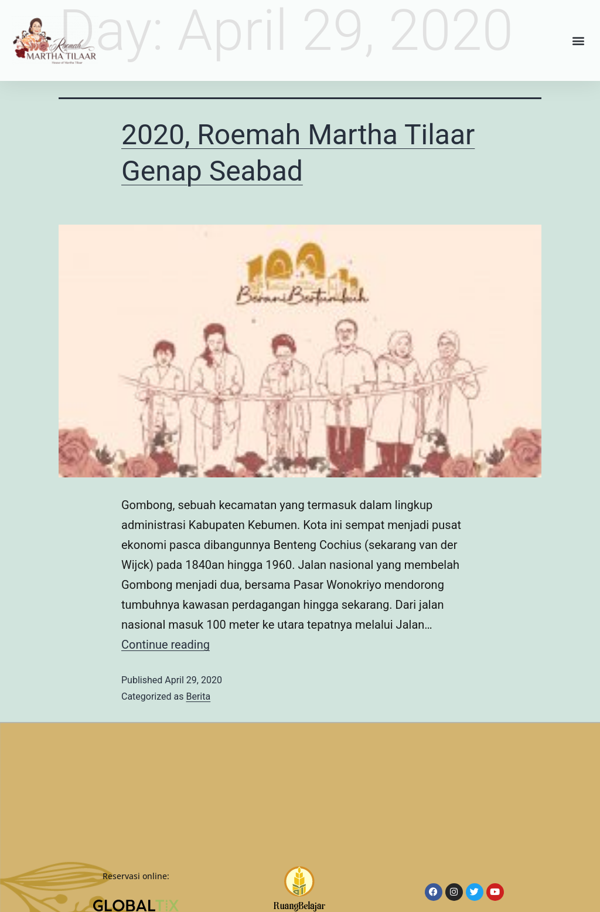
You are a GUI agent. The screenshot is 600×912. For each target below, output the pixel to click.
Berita (198, 696)
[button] (578, 40)
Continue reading (165, 645)
